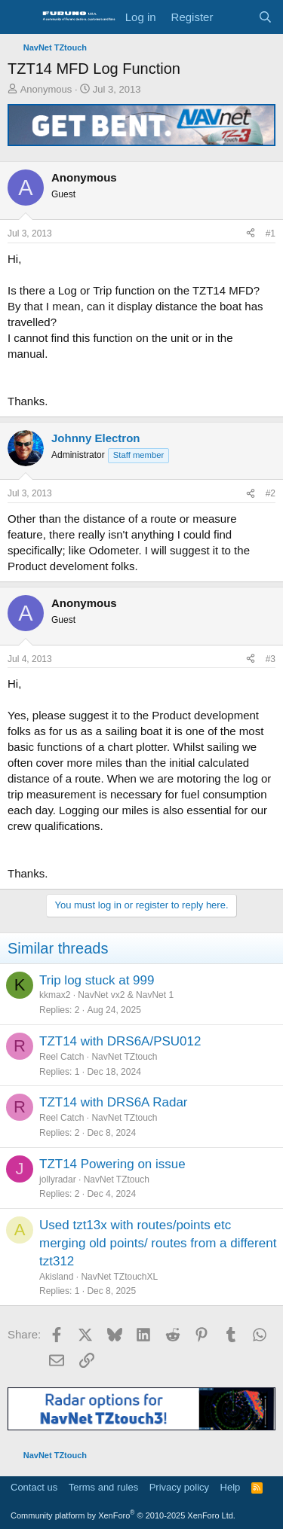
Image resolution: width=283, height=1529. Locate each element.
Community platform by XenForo (123, 1515)
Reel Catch (61, 1056)
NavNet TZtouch (124, 1056)
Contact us (34, 1487)
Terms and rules (103, 1487)
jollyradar (57, 1179)
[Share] (250, 234)
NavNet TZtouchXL (119, 1276)
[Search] (265, 17)
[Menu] (20, 17)
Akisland (56, 1276)
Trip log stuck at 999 (96, 980)
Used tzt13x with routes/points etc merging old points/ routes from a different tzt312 (157, 1243)
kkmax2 (54, 995)
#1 (270, 233)
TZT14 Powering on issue (112, 1164)
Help (230, 1487)
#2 (270, 493)
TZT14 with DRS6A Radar (113, 1102)
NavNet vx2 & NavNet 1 (126, 995)
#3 (270, 659)
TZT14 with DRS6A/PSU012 (120, 1041)
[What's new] (235, 17)
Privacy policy (179, 1487)
